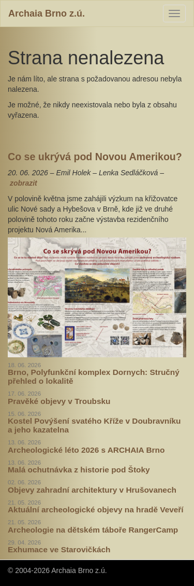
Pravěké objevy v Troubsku (59, 401)
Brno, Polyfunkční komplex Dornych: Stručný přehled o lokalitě (94, 376)
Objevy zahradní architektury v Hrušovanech (92, 489)
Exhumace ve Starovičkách (59, 549)
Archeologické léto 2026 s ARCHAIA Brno (86, 449)
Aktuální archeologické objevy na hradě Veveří (96, 509)
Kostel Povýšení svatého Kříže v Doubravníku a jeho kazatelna (94, 425)
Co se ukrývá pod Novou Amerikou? (95, 156)
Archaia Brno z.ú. (46, 13)
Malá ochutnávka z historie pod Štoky (79, 469)
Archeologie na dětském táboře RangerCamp (93, 529)
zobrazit (23, 183)
